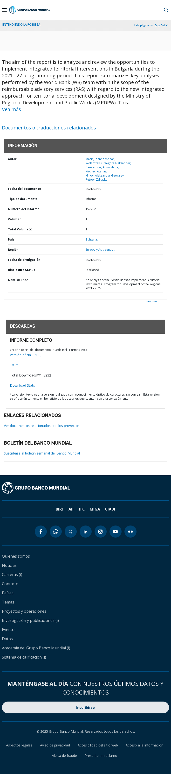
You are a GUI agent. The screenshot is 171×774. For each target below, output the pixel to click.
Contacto (10, 583)
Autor (12, 159)
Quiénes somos (16, 556)
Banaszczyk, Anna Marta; (102, 167)
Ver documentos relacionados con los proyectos (42, 425)
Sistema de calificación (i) (24, 657)
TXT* (14, 365)
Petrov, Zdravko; (97, 180)
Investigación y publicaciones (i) (30, 620)
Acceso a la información (144, 745)
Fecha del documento (24, 189)
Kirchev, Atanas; (96, 171)
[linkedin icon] (86, 531)
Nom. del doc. (18, 280)
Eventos (9, 629)
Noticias (9, 565)
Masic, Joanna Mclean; (100, 159)
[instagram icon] (101, 531)
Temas (8, 602)
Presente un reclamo (101, 755)
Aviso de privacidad (55, 745)
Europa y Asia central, (100, 250)
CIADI (110, 509)
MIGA (95, 509)
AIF (71, 509)
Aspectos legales (19, 745)
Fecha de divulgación (24, 260)
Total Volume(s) (20, 229)
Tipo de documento (23, 199)
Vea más (11, 109)
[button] (166, 10)
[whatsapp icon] (56, 531)
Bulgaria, (92, 239)
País (11, 239)
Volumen (14, 219)
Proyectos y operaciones (24, 611)
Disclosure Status (21, 270)
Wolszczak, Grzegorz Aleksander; (108, 163)
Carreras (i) (12, 574)
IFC (82, 509)
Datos (7, 638)
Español (160, 25)
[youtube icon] (115, 531)
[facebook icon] (41, 531)
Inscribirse (85, 707)
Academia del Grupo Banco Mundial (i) (36, 648)
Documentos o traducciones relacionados (49, 127)
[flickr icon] (130, 531)
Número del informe (23, 209)
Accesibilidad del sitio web (98, 745)
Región (13, 250)
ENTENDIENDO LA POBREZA (21, 24)
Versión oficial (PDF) (25, 355)
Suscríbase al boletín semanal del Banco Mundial (42, 453)
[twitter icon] (71, 531)
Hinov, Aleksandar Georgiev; (105, 175)
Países (8, 593)
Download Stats (22, 385)
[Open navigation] (4, 10)
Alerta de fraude (64, 755)
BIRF (60, 509)
